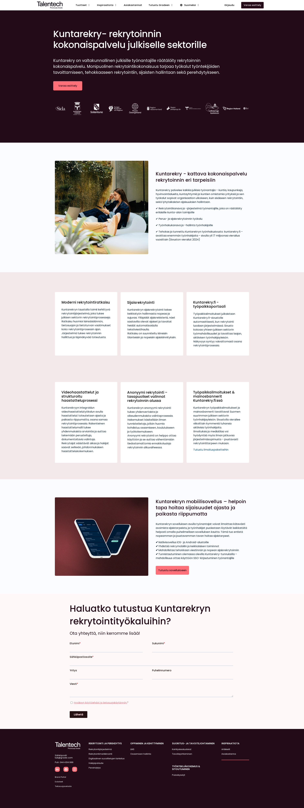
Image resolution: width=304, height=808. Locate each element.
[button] (83, 5)
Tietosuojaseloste (63, 786)
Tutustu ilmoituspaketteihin (210, 450)
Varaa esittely (67, 86)
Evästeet (59, 781)
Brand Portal (60, 777)
